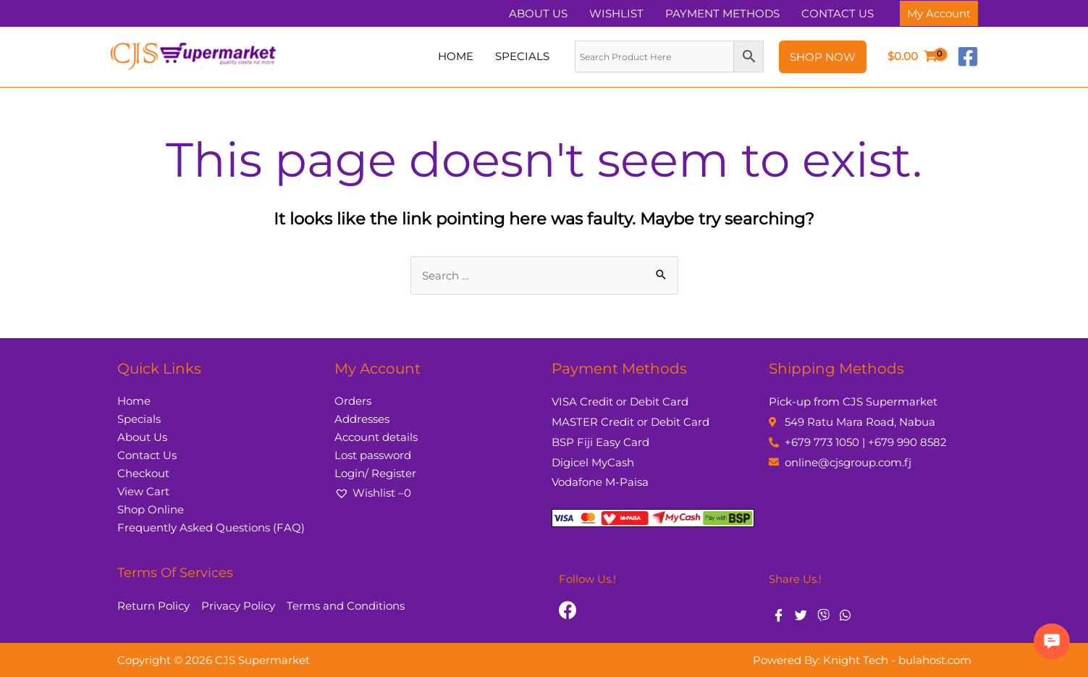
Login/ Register (375, 473)
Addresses (361, 419)
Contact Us (147, 455)
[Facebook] (968, 56)
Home (134, 401)
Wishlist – (372, 493)
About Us (142, 437)
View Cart (143, 491)
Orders (352, 401)
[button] (1052, 641)
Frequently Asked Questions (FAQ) (211, 527)
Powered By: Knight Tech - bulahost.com (862, 660)
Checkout (143, 473)
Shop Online (150, 509)
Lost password (372, 455)
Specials (139, 419)
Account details (376, 437)
